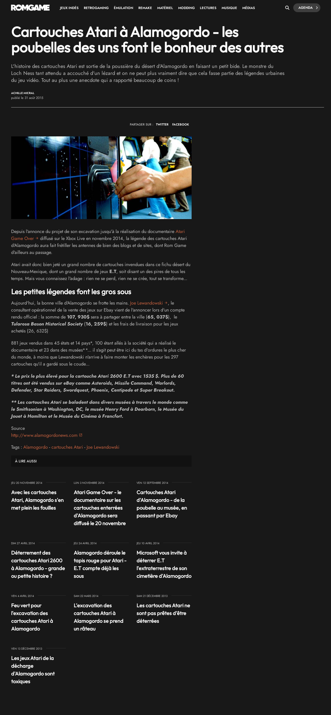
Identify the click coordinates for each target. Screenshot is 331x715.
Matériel (165, 7)
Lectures (208, 7)
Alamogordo (35, 447)
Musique (229, 7)
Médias (248, 7)
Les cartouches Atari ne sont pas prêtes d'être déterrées (163, 613)
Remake (145, 7)
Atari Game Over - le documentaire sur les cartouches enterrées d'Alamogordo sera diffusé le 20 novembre (100, 507)
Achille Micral (22, 93)
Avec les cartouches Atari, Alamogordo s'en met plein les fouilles (37, 500)
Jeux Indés (69, 7)
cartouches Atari (67, 447)
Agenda (308, 8)
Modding (186, 7)
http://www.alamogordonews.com (44, 435)
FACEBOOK (180, 124)
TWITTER (162, 124)
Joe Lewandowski (146, 303)
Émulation (123, 7)
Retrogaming (96, 7)
